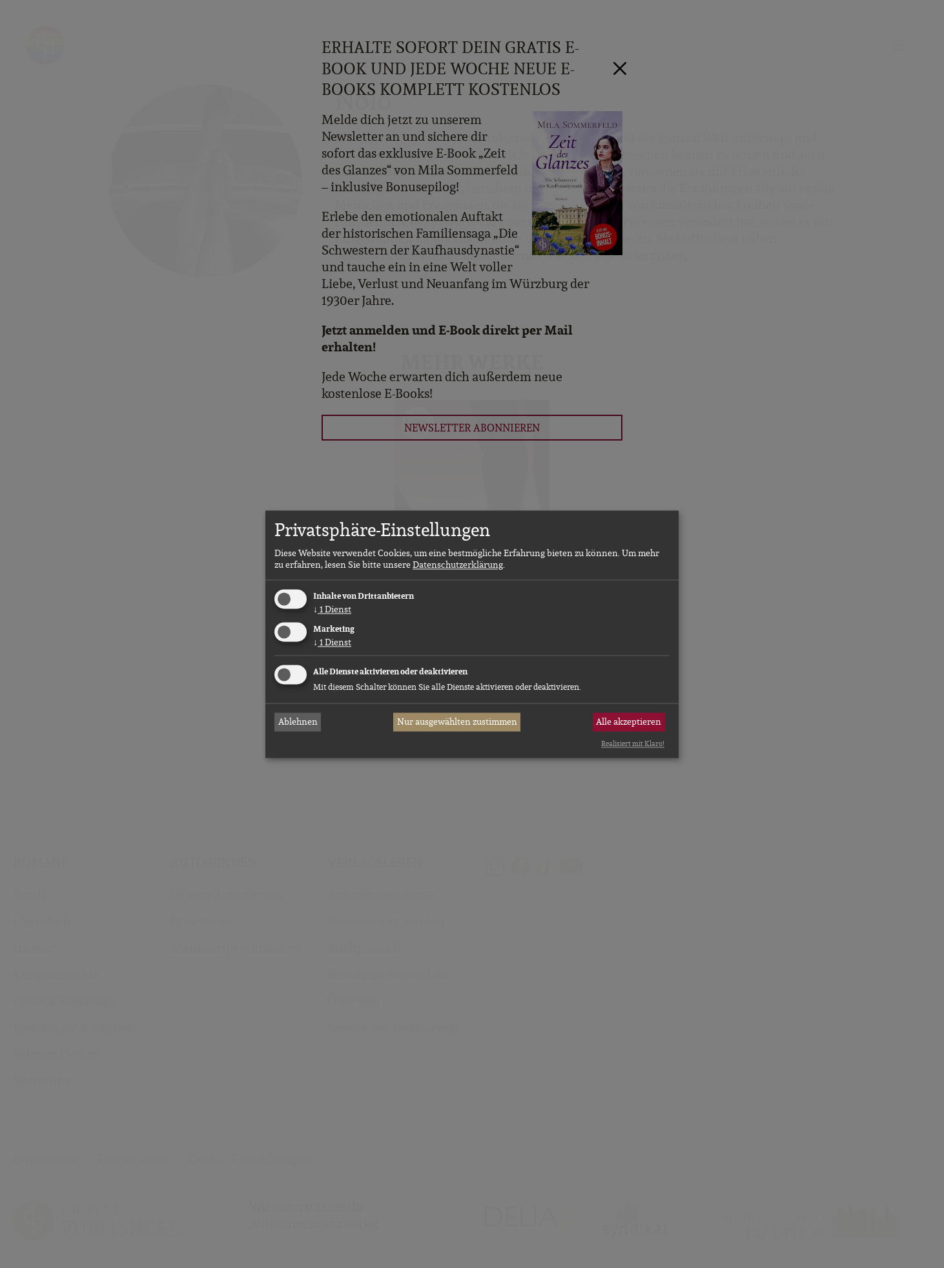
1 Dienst (332, 610)
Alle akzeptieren (628, 722)
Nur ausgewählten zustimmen (457, 722)
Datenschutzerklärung (458, 565)
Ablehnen (298, 722)
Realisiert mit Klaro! (632, 744)
